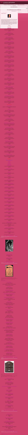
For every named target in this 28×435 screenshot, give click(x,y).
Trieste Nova (9, 150)
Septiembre (9, 145)
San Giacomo (9, 91)
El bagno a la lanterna (9, 59)
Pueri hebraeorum (9, 227)
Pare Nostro (9, 222)
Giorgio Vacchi (8, 410)
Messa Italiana (9, 333)
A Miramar (9, 32)
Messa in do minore (9, 329)
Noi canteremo (9, 211)
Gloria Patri (9, 193)
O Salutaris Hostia (9, 215)
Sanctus (9, 164)
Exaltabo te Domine (9, 186)
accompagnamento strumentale (6, 357)
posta (15, 357)
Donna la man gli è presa (9, 297)
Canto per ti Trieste (9, 41)
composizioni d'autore (11, 357)
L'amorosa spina (9, 127)
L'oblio (9, 136)
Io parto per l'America (9, 396)
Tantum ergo (9, 352)
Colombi (9, 46)
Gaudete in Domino (9, 190)
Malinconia (9, 77)
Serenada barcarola (9, 95)
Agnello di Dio (9, 168)
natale (14, 357)
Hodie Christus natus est (9, 197)
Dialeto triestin (9, 55)
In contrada (9, 73)
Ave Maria (9, 175)
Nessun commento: (15, 262)
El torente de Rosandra (9, 122)
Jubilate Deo (9, 200)
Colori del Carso (9, 50)
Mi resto (9, 337)
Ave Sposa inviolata (9, 290)
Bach (4, 410)
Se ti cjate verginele (9, 417)
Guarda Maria (9, 381)
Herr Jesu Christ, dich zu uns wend (9, 386)
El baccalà (9, 301)
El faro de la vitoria (9, 64)
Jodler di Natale (9, 404)
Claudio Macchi (3, 13)
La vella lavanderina (9, 421)
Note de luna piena (9, 86)
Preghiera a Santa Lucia (9, 349)
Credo (9, 163)
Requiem (9, 231)
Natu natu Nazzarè (9, 425)
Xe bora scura (9, 154)
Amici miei (9, 414)
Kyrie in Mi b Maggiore (9, 318)
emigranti (6, 410)
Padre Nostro (9, 218)
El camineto (9, 118)
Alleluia (9, 172)
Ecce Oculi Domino (9, 183)
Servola (9, 100)
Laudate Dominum (9, 204)
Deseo (9, 109)
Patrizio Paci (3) (3, 238)
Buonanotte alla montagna (9, 293)
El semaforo (9, 68)
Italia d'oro (9, 400)
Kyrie (9, 161)
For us (9, 314)
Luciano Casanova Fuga (12, 410)
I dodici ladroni (9, 389)
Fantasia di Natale (9, 309)
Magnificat (9, 325)
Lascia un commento (9, 235)
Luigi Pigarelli (16, 410)
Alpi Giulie (9, 105)
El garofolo (9, 306)
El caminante (9, 113)
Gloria (9, 162)
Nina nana (9, 82)
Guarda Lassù (9, 378)
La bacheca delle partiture (9, 2)
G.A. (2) (2, 360)
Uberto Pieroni (16, 357)
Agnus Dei (9, 165)
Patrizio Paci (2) (3, 412)
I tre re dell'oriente (9, 393)
